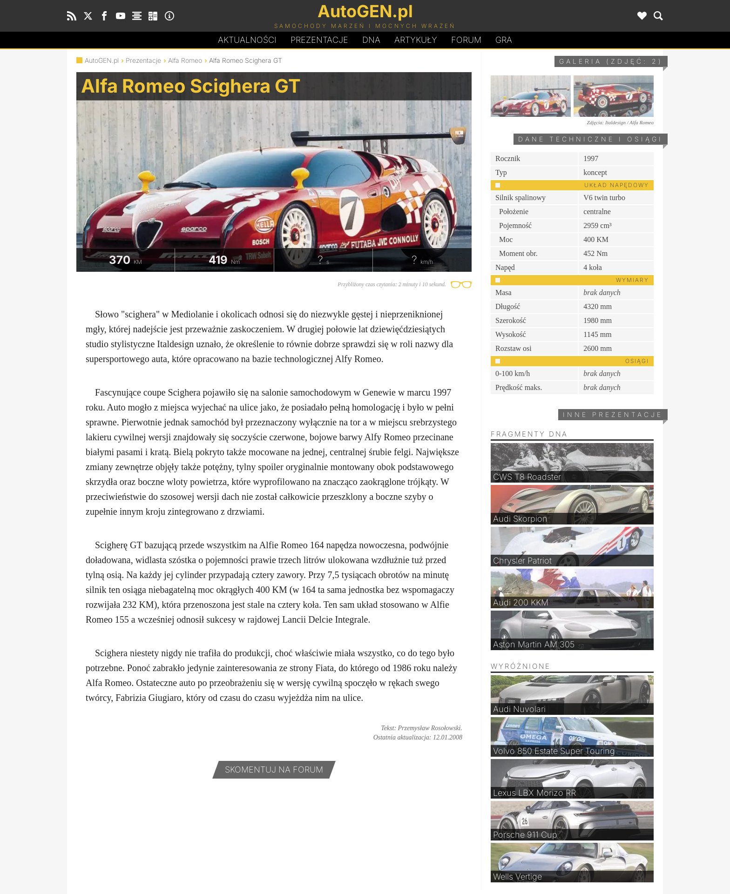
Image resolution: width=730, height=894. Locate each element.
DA (371, 40)
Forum (466, 40)
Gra (503, 40)
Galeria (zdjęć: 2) (611, 61)
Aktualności (247, 40)
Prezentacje (319, 40)
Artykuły (415, 40)
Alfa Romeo (185, 60)
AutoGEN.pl (102, 60)
